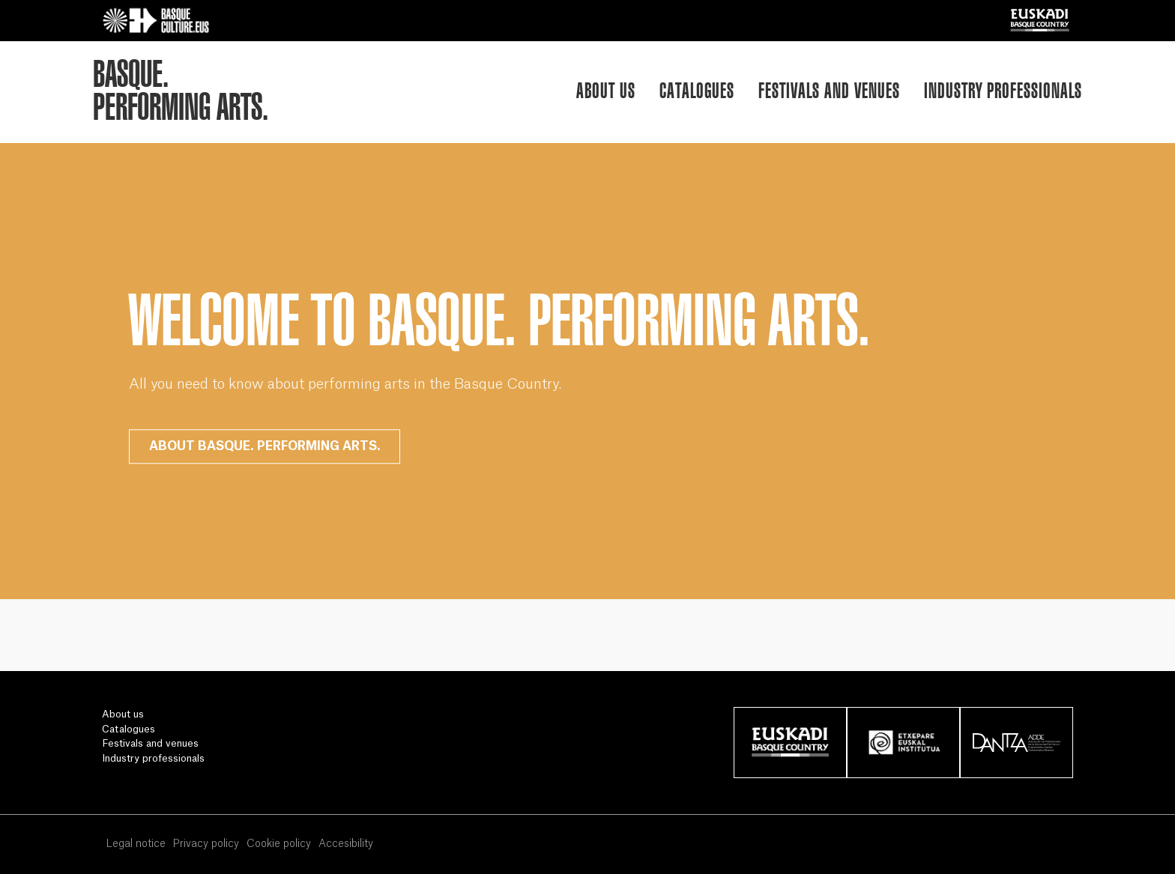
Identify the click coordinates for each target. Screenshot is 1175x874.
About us (605, 90)
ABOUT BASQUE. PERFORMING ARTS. (265, 446)
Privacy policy (205, 844)
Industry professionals (1003, 90)
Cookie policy (279, 844)
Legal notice (136, 844)
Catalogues (696, 90)
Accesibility (345, 844)
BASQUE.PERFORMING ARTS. (180, 90)
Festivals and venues (829, 90)
